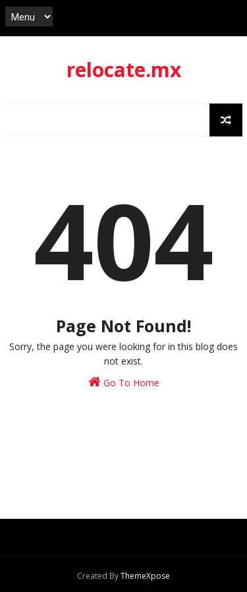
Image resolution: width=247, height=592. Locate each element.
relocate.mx (124, 69)
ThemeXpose (145, 575)
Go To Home (123, 382)
